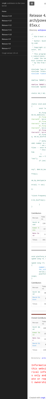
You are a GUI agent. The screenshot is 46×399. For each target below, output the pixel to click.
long (39, 259)
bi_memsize (39, 115)
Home (4, 11)
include (35, 69)
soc (40, 156)
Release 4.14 (7, 16)
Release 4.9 (6, 39)
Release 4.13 (7, 21)
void (40, 104)
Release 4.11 (7, 30)
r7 (43, 263)
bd (44, 93)
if (40, 161)
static (34, 93)
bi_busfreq (38, 200)
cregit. (43, 397)
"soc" (33, 159)
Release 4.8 (6, 44)
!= (39, 185)
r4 (43, 259)
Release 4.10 (7, 34)
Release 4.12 (7, 25)
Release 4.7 (6, 48)
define (35, 80)
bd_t (40, 93)
